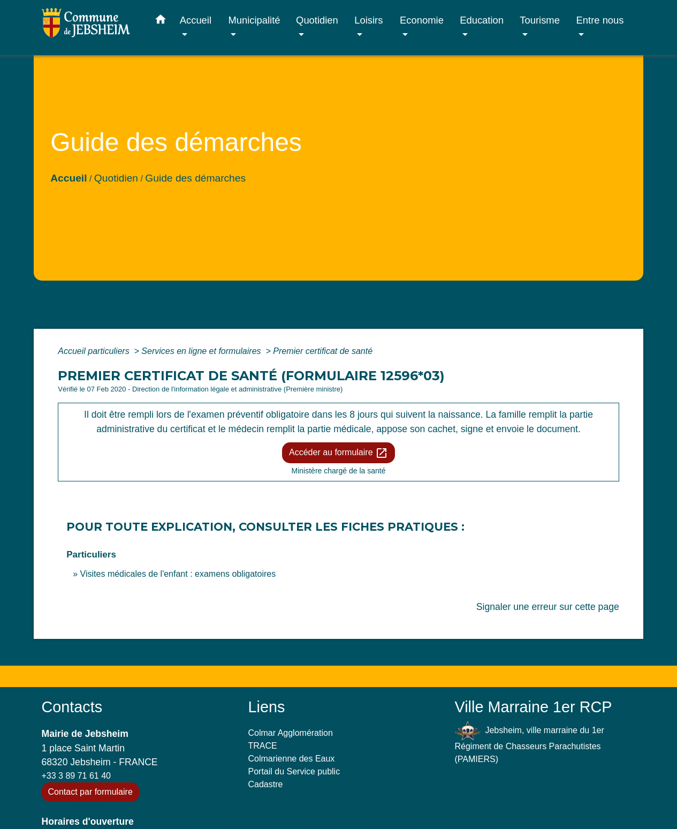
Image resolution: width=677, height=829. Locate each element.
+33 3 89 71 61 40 (76, 775)
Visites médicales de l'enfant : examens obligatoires (178, 573)
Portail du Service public (294, 771)
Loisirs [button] (368, 20)
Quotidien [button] (317, 20)
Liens (266, 706)
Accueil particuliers (95, 351)
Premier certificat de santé (322, 351)
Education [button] (482, 20)
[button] (161, 21)
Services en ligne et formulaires (202, 351)
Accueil (68, 178)
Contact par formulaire (90, 791)
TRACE (262, 745)
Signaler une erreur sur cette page (547, 606)
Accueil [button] (195, 20)
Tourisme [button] (540, 20)
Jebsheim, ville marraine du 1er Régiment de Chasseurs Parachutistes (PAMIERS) (529, 742)
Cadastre (265, 784)
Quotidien (116, 178)
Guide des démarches (195, 178)
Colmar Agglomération (290, 732)
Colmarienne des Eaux (291, 758)
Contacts (72, 706)
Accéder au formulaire (338, 453)
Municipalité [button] (254, 20)
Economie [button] (422, 20)
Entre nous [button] (600, 20)
